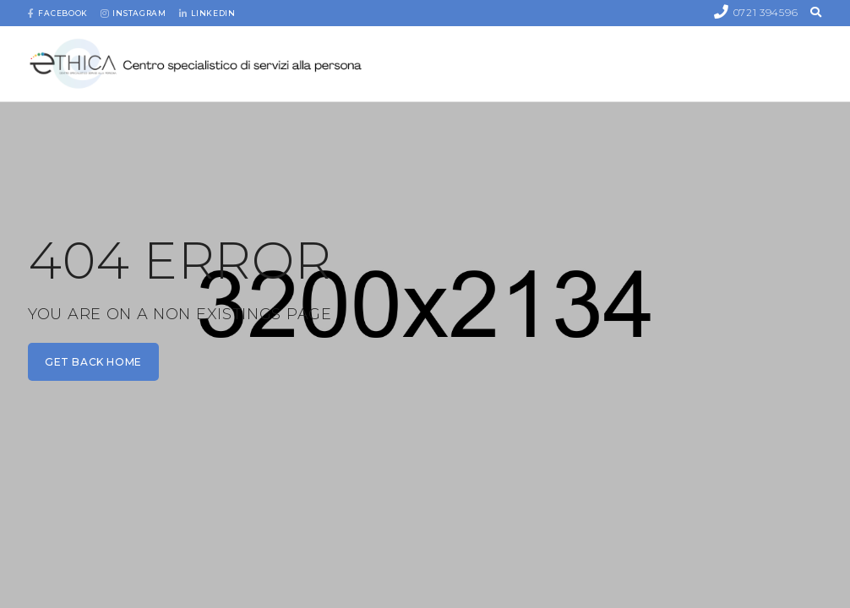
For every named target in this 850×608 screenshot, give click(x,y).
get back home (93, 362)
